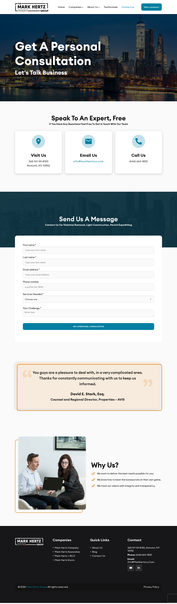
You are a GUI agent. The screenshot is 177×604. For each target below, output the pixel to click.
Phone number (31, 281)
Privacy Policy (151, 588)
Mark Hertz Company (67, 548)
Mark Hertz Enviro (65, 561)
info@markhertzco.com (88, 161)
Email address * (31, 269)
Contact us (127, 7)
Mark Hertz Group (36, 588)
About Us (92, 7)
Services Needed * (33, 294)
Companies (75, 7)
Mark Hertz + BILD (65, 556)
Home (61, 7)
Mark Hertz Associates (67, 552)
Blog (94, 552)
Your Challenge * (32, 308)
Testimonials (111, 7)
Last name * (29, 257)
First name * (29, 244)
